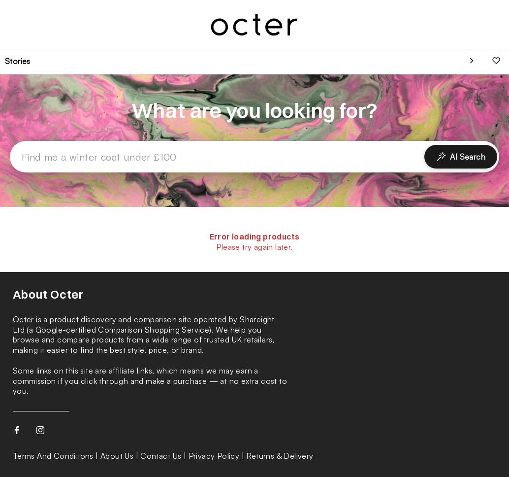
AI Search (460, 157)
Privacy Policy (214, 456)
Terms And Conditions (53, 456)
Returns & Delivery (279, 456)
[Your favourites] (496, 62)
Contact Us (160, 456)
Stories (18, 61)
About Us (116, 456)
